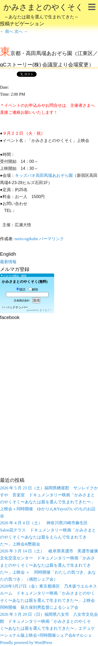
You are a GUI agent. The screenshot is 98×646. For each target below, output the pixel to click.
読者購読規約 (21, 300)
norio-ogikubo (26, 239)
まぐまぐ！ (45, 310)
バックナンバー (17, 307)
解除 (33, 289)
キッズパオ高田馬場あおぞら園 (44, 175)
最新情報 (8, 262)
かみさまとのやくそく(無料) (24, 282)
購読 (21, 289)
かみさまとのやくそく (43, 12)
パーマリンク (51, 239)
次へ (21, 31)
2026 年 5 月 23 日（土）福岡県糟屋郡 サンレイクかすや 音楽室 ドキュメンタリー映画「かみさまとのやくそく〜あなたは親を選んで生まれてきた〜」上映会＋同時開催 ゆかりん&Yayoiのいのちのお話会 (49, 502)
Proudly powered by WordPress (26, 642)
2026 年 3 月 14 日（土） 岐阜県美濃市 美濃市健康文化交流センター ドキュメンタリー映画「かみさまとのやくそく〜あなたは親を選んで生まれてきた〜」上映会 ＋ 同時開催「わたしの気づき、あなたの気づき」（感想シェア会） (49, 565)
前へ (6, 31)
